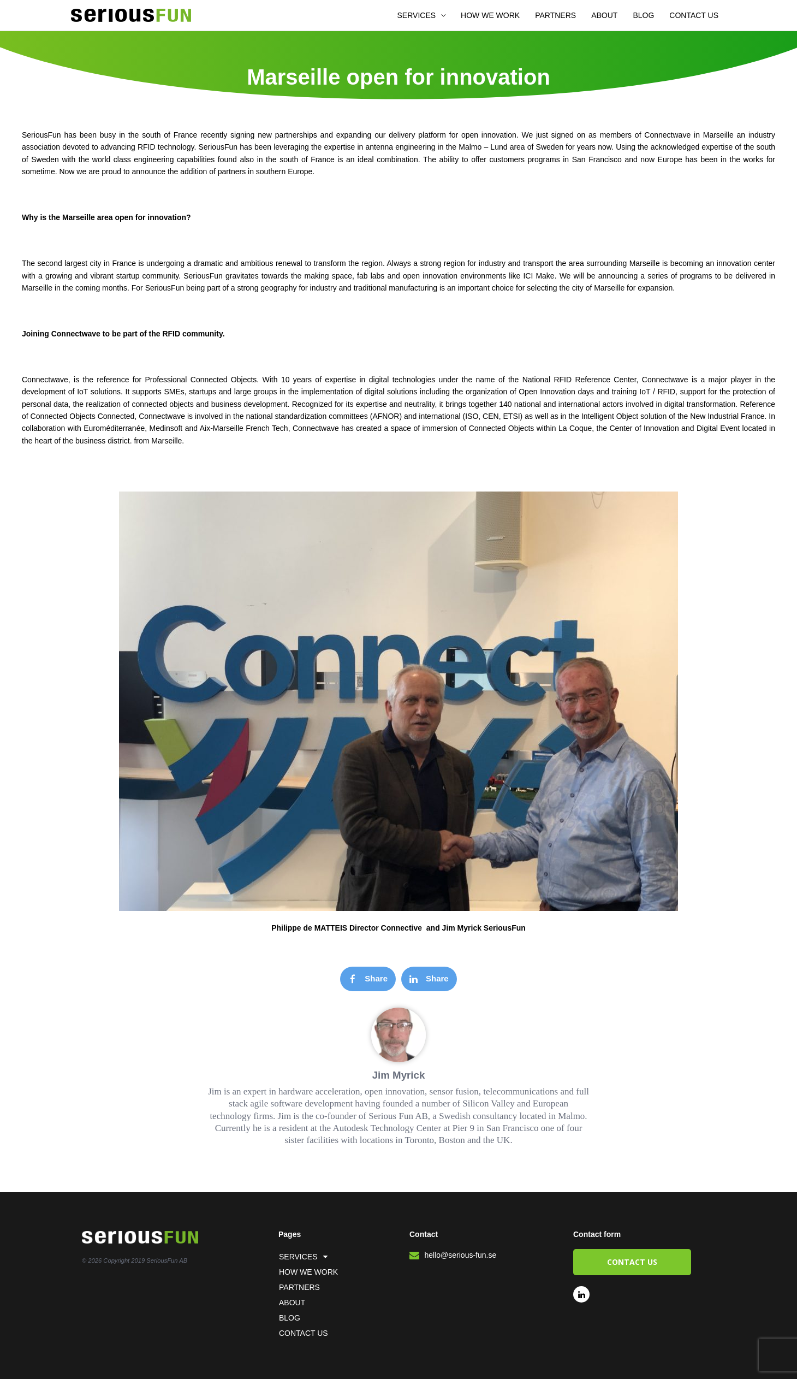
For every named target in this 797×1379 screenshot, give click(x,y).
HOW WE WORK (490, 15)
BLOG (643, 15)
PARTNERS (555, 15)
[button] (368, 979)
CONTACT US (693, 15)
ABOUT (604, 15)
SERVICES (416, 15)
